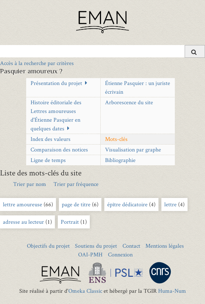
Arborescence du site (129, 102)
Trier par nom (29, 184)
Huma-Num (172, 291)
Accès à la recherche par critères (37, 63)
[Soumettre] (195, 51)
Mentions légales (164, 246)
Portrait (70, 222)
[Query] (102, 51)
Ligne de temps (48, 160)
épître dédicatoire (127, 204)
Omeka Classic (85, 291)
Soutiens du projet (96, 246)
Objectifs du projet (48, 246)
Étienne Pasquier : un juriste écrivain (137, 87)
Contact (131, 246)
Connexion (120, 254)
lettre (171, 204)
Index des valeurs (51, 139)
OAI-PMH (90, 254)
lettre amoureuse (22, 204)
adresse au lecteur (23, 222)
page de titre (77, 204)
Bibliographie (120, 160)
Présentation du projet (56, 83)
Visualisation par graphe (133, 149)
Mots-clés (116, 139)
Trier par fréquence (76, 184)
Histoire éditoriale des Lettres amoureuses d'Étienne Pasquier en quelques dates (56, 115)
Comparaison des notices (59, 149)
